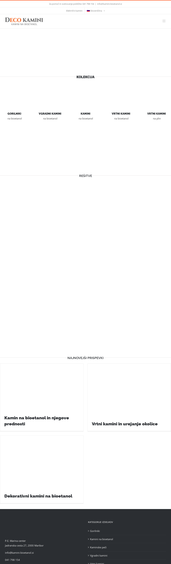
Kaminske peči (98, 547)
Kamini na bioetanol (101, 539)
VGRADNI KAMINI (50, 113)
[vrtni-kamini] (121, 88)
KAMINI (85, 113)
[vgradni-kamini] (50, 88)
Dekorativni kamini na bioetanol (38, 496)
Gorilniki (95, 531)
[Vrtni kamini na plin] (156, 88)
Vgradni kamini (98, 555)
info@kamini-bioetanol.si (109, 3)
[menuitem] (96, 10)
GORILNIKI (14, 113)
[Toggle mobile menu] (164, 21)
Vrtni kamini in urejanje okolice (125, 423)
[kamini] (85, 88)
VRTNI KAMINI (121, 113)
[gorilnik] (14, 88)
